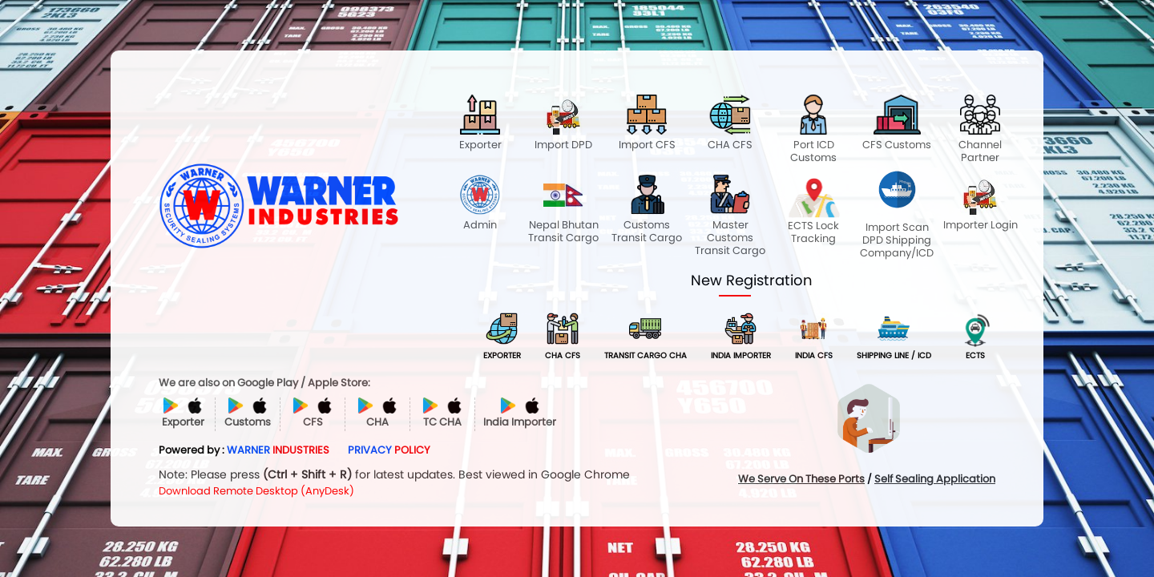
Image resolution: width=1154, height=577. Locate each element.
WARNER (278, 450)
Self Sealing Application (934, 478)
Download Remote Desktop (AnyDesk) (256, 490)
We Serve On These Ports (801, 478)
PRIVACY (389, 450)
